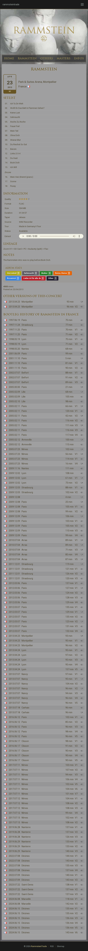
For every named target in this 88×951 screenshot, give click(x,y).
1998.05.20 (14, 349)
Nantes (25, 349)
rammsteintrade (11, 4)
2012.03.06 (14, 583)
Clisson (25, 741)
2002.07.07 (14, 372)
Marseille (26, 899)
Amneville (27, 439)
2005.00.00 (14, 387)
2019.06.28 (14, 827)
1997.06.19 (14, 320)
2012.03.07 (14, 607)
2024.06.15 (14, 908)
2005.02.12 (14, 439)
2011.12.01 (14, 564)
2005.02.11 (14, 406)
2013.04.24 (14, 650)
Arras (24, 540)
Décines (26, 856)
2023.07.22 (14, 884)
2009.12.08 (14, 497)
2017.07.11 (14, 765)
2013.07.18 (14, 707)
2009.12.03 (14, 487)
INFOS (79, 58)
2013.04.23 (14, 301)
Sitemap (60, 946)
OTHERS (46, 58)
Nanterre (26, 827)
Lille (23, 392)
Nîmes (25, 449)
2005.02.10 (14, 401)
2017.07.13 (14, 817)
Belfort (25, 372)
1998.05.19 (14, 339)
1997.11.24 (14, 325)
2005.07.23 (14, 449)
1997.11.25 (14, 329)
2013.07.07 (14, 674)
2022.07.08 (14, 856)
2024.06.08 (14, 899)
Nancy (25, 674)
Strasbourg (27, 325)
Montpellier (27, 301)
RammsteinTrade (39, 946)
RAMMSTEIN (27, 58)
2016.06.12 (14, 717)
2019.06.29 (14, 841)
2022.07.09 (14, 875)
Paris (24, 320)
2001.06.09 (14, 353)
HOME (9, 58)
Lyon (24, 339)
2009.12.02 (14, 473)
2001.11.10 (14, 358)
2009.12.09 (14, 516)
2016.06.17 (14, 741)
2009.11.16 (14, 468)
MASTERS (63, 58)
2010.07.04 (14, 540)
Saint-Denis (27, 884)
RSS (52, 946)
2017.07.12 (14, 798)
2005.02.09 (14, 392)
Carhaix (25, 707)
